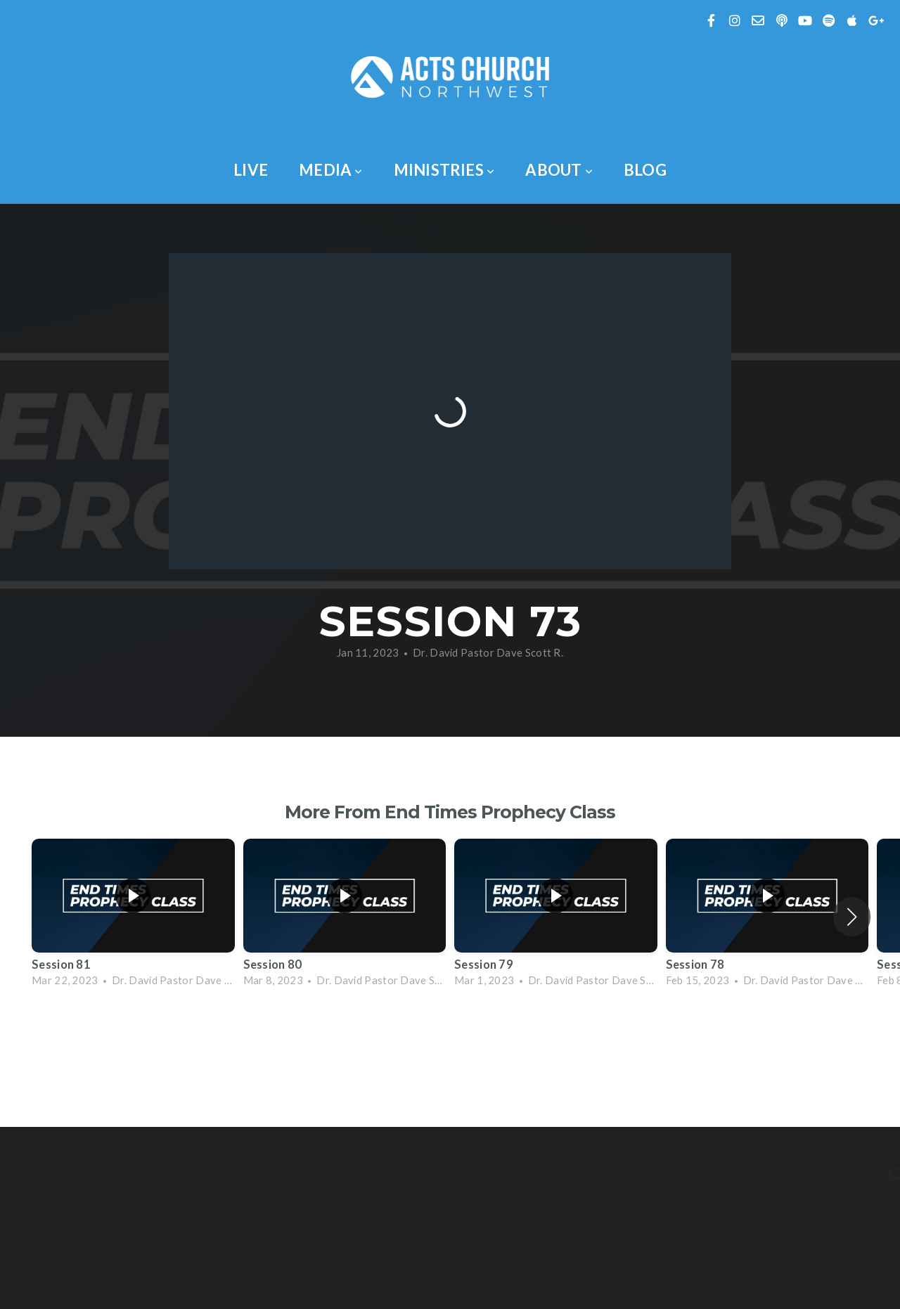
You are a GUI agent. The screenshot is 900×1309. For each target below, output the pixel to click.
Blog (645, 169)
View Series (449, 1034)
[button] (851, 916)
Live (250, 169)
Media (331, 169)
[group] (133, 917)
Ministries (444, 169)
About (559, 169)
